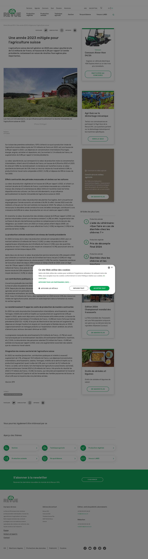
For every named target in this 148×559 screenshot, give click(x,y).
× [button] (112, 267)
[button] (74, 282)
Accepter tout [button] (100, 288)
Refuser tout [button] (78, 288)
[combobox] (109, 268)
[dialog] (74, 279)
